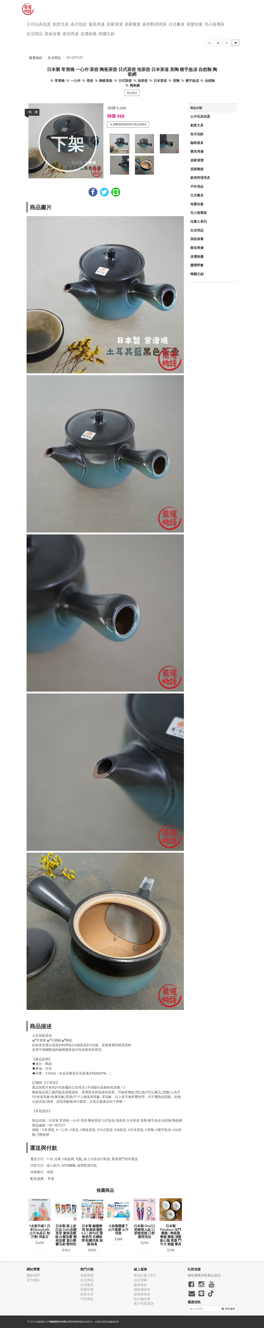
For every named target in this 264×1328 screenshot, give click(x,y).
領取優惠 (228, 1308)
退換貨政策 (142, 1294)
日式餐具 (176, 24)
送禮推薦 (88, 33)
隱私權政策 (142, 1289)
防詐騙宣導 (142, 1299)
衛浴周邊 (71, 33)
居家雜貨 (132, 24)
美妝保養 (53, 33)
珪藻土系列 (198, 221)
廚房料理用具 (154, 24)
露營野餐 (196, 265)
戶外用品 (196, 186)
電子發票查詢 (144, 1303)
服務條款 (140, 1285)
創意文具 (61, 24)
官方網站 (33, 1280)
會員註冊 (140, 1275)
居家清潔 (115, 24)
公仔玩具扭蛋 (39, 24)
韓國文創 (106, 33)
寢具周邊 (97, 24)
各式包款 (79, 24)
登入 (153, 1275)
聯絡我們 (33, 1275)
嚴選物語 (35, 58)
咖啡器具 (196, 143)
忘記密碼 (140, 1280)
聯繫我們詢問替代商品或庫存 (128, 124)
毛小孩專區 (214, 24)
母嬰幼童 (194, 24)
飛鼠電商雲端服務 (106, 1321)
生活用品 (35, 33)
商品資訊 (132, 92)
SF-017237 (74, 58)
